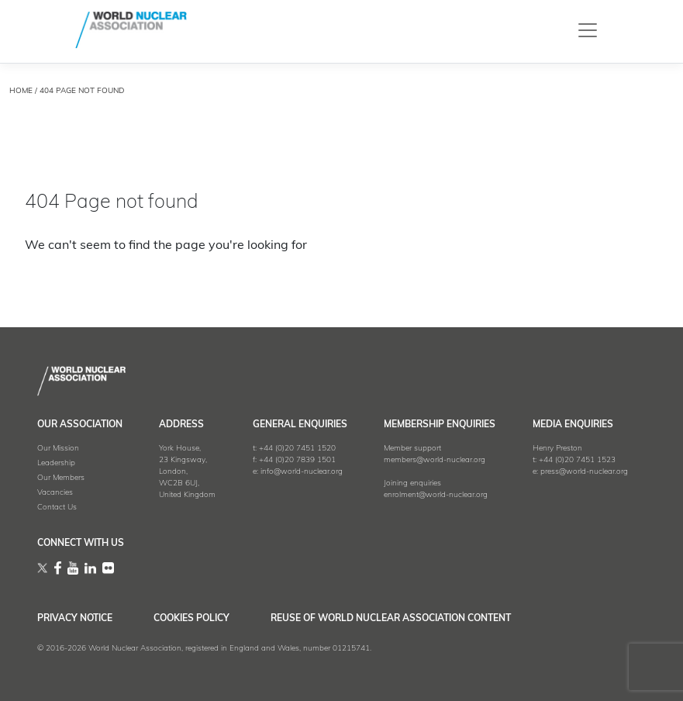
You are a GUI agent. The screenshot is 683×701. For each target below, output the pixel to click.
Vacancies (55, 493)
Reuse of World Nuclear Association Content (391, 618)
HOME (21, 91)
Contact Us (57, 507)
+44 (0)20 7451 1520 (297, 448)
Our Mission (58, 448)
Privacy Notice (74, 618)
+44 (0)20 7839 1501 (297, 460)
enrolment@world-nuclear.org (436, 495)
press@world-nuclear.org (584, 472)
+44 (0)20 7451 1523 (577, 460)
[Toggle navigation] (588, 30)
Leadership (56, 463)
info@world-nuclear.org (301, 472)
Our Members (61, 478)
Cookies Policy (191, 618)
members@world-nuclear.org (434, 460)
